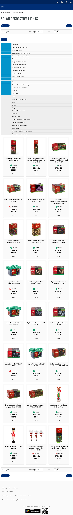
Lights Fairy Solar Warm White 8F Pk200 (58, 283)
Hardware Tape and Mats (19, 88)
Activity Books (16, 116)
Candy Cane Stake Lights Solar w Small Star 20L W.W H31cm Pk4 (36, 160)
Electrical (14, 82)
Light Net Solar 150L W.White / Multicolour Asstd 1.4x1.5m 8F (59, 160)
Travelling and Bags (17, 76)
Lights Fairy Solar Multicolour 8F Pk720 (13, 283)
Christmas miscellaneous (19, 134)
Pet (13, 79)
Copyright (5, 488)
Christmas (15, 93)
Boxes (14, 105)
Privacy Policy (16, 500)
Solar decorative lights (19, 125)
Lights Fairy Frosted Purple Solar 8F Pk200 (36, 200)
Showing (5, 32)
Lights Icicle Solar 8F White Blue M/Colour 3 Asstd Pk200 (59, 365)
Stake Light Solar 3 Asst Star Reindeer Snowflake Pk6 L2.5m (59, 448)
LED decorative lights (18, 122)
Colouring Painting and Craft (20, 56)
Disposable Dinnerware (19, 64)
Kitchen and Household (19, 67)
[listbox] (39, 31)
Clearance (15, 44)
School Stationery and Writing (21, 53)
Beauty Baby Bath (17, 73)
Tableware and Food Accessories (22, 131)
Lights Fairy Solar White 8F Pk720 (36, 365)
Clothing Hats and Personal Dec (21, 119)
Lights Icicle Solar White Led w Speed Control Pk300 (13, 406)
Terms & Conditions (7, 500)
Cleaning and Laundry (18, 70)
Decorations (15, 128)
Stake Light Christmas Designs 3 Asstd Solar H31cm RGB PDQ (36, 448)
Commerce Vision (27, 496)
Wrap (13, 108)
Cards (13, 96)
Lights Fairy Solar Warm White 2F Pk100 (36, 283)
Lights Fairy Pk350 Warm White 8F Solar (36, 241)
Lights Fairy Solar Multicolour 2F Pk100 (58, 241)
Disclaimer (24, 500)
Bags (13, 102)
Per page (32, 32)
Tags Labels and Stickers (19, 99)
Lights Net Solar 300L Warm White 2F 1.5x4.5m (36, 406)
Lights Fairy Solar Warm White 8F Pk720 (13, 324)
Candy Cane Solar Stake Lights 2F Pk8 (13, 159)
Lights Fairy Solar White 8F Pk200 (13, 365)
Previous (6, 26)
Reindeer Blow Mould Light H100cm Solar (58, 406)
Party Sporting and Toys (19, 62)
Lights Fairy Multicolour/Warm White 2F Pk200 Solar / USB (59, 201)
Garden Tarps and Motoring (20, 85)
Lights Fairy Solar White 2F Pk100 (59, 324)
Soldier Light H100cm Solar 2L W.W (13, 447)
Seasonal (14, 90)
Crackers (14, 114)
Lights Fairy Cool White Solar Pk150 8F (13, 200)
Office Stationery (17, 50)
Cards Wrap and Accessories (20, 59)
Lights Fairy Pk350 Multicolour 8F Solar (13, 241)
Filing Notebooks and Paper (20, 47)
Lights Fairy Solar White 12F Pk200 (36, 324)
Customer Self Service (14, 496)
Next (70, 26)
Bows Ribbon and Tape (19, 111)
